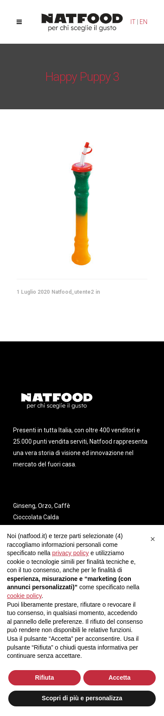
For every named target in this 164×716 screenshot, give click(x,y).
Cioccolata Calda (36, 517)
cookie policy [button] (24, 595)
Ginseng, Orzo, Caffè (41, 505)
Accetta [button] (120, 677)
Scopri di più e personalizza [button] (82, 698)
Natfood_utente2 (72, 292)
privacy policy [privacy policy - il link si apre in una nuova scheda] (70, 552)
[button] (153, 539)
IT (133, 21)
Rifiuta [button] (44, 677)
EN (143, 21)
